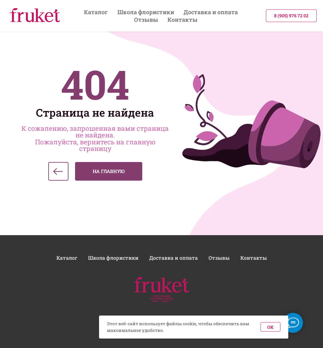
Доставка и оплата (211, 12)
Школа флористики (145, 12)
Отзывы (146, 19)
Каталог (96, 12)
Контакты (182, 19)
